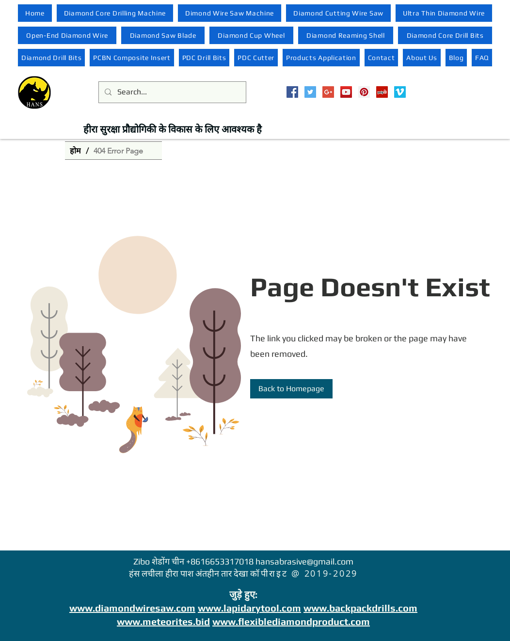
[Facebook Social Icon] (292, 92)
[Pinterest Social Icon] (364, 92)
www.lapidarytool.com (249, 607)
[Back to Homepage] (291, 388)
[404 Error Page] (118, 150)
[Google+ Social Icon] (328, 92)
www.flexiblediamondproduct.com (291, 621)
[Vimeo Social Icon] (400, 92)
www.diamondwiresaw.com (132, 607)
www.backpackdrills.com (360, 607)
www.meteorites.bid (163, 621)
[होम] (75, 150)
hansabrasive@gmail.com (304, 561)
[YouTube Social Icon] (346, 92)
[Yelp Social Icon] (382, 92)
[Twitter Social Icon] (310, 92)
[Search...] (171, 92)
